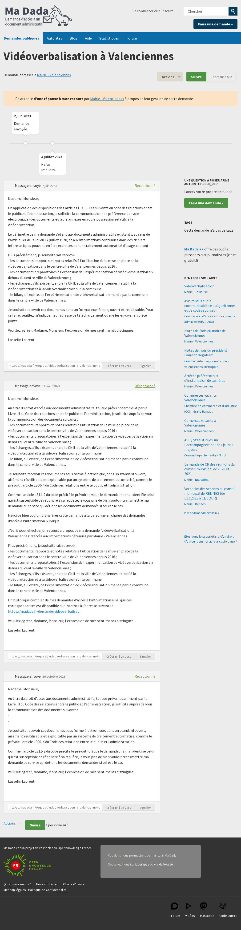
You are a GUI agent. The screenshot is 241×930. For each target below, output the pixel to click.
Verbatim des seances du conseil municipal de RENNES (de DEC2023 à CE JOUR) (210, 493)
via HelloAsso (163, 864)
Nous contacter (47, 884)
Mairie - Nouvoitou (196, 480)
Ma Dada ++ (194, 249)
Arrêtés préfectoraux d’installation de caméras (204, 378)
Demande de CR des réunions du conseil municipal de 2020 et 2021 (209, 469)
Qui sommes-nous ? (17, 884)
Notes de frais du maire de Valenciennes (205, 333)
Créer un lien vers (118, 366)
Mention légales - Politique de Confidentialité (35, 890)
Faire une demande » (215, 24)
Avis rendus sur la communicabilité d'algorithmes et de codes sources (210, 305)
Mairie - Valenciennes (54, 74)
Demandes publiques (21, 38)
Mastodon (207, 910)
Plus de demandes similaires (201, 513)
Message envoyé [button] (28, 185)
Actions (168, 76)
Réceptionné (145, 185)
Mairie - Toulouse (196, 292)
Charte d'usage (73, 884)
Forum (131, 38)
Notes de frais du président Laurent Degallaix (205, 352)
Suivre (196, 76)
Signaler (145, 366)
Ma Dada (39, 16)
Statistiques (109, 38)
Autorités (54, 38)
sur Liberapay (139, 864)
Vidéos (190, 910)
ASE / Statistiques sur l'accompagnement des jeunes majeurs (208, 445)
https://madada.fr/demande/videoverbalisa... (44, 611)
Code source (228, 910)
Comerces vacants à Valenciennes (200, 422)
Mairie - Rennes (195, 504)
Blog (73, 38)
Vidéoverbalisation (199, 286)
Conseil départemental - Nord (205, 455)
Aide (88, 38)
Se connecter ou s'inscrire (153, 10)
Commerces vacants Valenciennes (200, 397)
